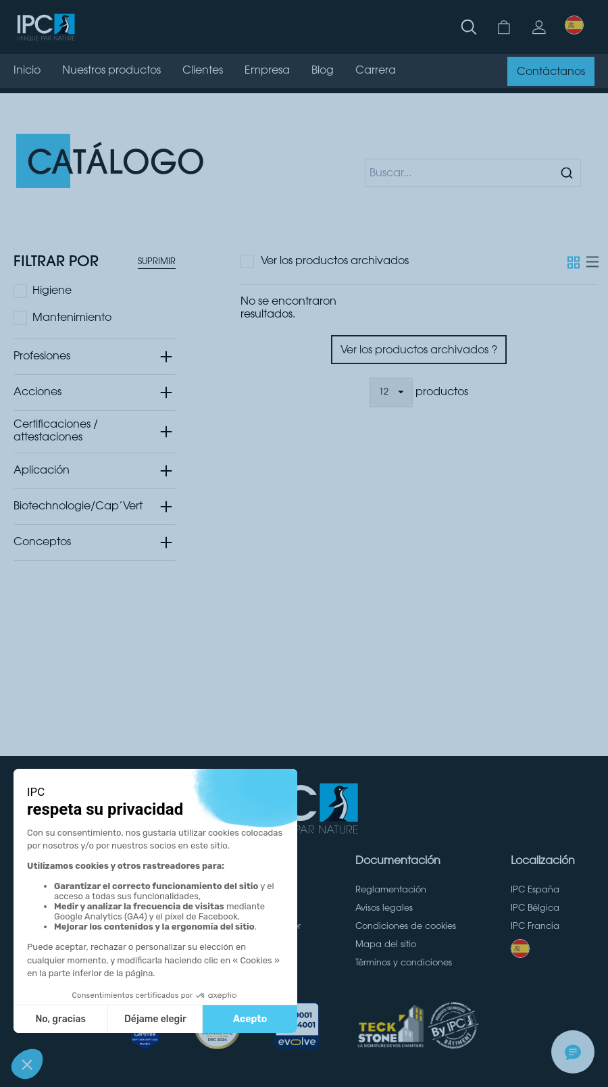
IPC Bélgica (535, 909)
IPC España (535, 890)
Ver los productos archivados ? (418, 350)
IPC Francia (535, 927)
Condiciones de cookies (405, 927)
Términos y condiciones (403, 963)
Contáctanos (551, 72)
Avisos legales (384, 909)
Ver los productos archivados (335, 261)
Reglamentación (390, 890)
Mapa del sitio (385, 945)
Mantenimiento (71, 318)
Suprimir (157, 262)
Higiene (52, 291)
